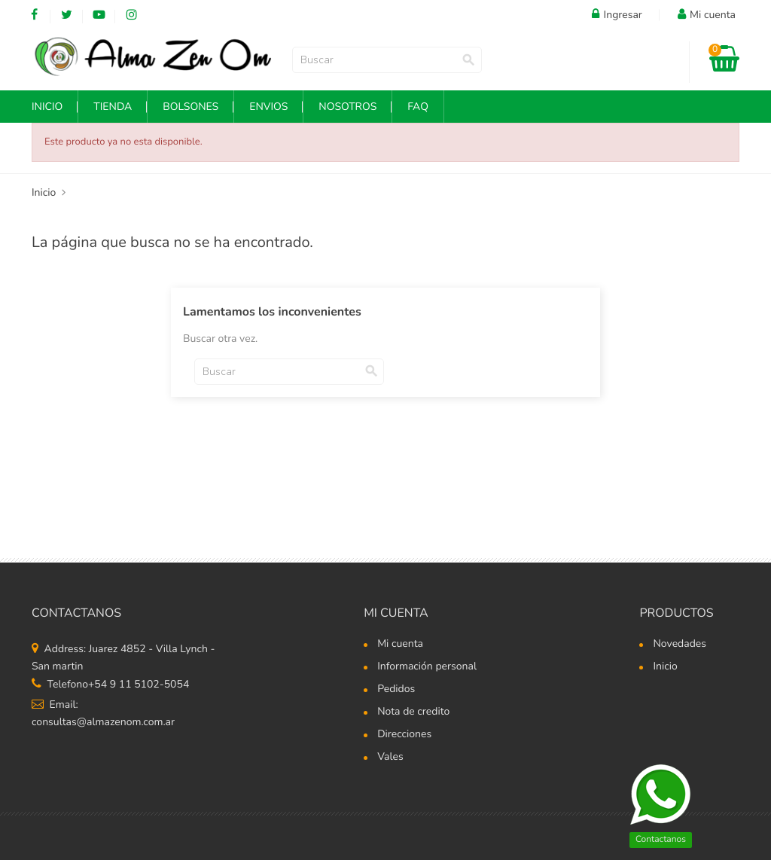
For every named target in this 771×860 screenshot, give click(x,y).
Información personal (427, 667)
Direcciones (404, 735)
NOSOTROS (347, 106)
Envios (268, 106)
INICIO (47, 106)
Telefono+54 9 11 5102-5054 (110, 684)
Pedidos (396, 690)
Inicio (665, 667)
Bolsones (190, 106)
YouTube (99, 15)
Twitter (66, 15)
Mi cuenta (396, 613)
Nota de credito (413, 712)
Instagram (131, 15)
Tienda (112, 106)
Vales (390, 758)
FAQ (417, 106)
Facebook (34, 15)
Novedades (679, 645)
